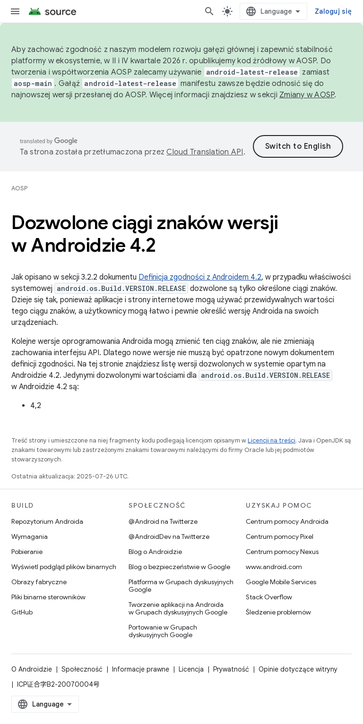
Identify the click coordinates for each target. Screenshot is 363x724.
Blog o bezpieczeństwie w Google (179, 566)
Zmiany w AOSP (306, 95)
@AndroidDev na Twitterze (169, 536)
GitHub (22, 612)
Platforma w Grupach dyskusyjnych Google (181, 586)
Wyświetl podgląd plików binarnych (63, 566)
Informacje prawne (140, 669)
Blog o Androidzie (155, 551)
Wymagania (29, 536)
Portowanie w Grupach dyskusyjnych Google (163, 631)
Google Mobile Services (281, 582)
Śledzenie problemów (278, 612)
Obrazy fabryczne (39, 582)
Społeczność (82, 669)
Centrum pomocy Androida (287, 521)
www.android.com (274, 566)
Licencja (191, 669)
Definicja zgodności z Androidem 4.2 (199, 277)
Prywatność (231, 669)
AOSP (19, 188)
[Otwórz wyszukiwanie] (209, 11)
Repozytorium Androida (47, 521)
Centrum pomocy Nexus (282, 551)
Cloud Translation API (204, 152)
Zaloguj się (333, 11)
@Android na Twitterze (163, 521)
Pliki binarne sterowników (48, 597)
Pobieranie (27, 551)
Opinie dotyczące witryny (298, 669)
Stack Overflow (269, 597)
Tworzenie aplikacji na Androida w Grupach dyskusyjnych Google (178, 608)
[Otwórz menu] (15, 11)
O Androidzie (31, 669)
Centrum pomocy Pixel (279, 536)
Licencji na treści (271, 440)
